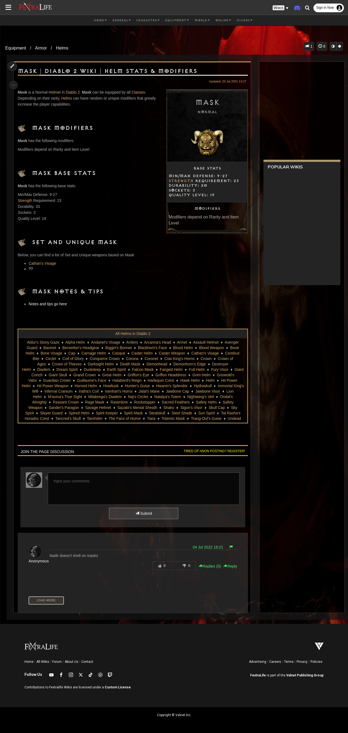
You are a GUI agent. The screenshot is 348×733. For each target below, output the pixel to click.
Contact (87, 662)
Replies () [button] (208, 566)
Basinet (49, 348)
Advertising (257, 662)
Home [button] (100, 20)
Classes (140, 92)
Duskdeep (92, 369)
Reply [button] (228, 566)
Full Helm (196, 369)
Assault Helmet (205, 342)
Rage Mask (94, 402)
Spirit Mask (133, 413)
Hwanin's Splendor (171, 386)
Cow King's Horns (179, 358)
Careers (275, 662)
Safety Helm (205, 402)
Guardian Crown (56, 380)
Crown (205, 358)
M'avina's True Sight (65, 397)
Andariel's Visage (105, 342)
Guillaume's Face (91, 380)
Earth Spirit (116, 369)
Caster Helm (141, 353)
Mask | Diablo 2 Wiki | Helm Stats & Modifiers (108, 71)
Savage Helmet (98, 407)
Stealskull (157, 413)
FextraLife (258, 675)
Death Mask (130, 364)
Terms (289, 662)
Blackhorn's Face (152, 348)
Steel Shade (181, 413)
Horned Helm (85, 386)
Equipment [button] (177, 20)
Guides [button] (245, 20)
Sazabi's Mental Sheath (137, 407)
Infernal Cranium (58, 391)
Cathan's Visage (43, 263)
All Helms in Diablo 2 (132, 333)
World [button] (202, 20)
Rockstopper (144, 402)
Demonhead (156, 364)
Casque (118, 353)
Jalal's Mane (148, 391)
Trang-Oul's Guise (206, 418)
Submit (143, 513)
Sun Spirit (206, 413)
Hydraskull (202, 386)
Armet (182, 342)
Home (28, 662)
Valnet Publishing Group (305, 675)
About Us (71, 662)
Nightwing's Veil (200, 397)
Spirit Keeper (106, 413)
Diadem (43, 369)
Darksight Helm (101, 364)
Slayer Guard (51, 413)
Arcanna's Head (157, 342)
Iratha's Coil (88, 391)
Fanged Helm (171, 369)
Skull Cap (216, 407)
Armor (41, 48)
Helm (210, 380)
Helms (62, 48)
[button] (280, 8)
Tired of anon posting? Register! (212, 451)
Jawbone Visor (207, 391)
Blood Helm (182, 348)
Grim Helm (201, 375)
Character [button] (148, 20)
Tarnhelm (94, 418)
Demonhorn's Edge (189, 364)
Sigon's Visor (191, 407)
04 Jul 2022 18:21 (206, 547)
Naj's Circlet (138, 397)
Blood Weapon (211, 348)
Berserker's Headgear (80, 348)
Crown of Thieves (66, 364)
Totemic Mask (173, 418)
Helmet (56, 92)
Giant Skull (57, 375)
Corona (132, 358)
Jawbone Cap (177, 391)
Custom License (118, 687)
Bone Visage (51, 353)
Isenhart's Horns (118, 391)
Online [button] (223, 20)
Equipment (15, 48)
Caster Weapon (172, 353)
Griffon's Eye (138, 375)
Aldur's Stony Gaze (43, 342)
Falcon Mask (142, 369)
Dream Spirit (66, 369)
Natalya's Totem (167, 397)
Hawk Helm (190, 380)
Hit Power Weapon (52, 386)
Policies (316, 662)
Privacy (302, 662)
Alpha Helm (75, 342)
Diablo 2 (74, 92)
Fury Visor (219, 369)
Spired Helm (78, 413)
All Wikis (42, 662)
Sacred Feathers (175, 402)
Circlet (50, 358)
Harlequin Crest (160, 380)
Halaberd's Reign (126, 380)
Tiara (151, 418)
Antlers (132, 342)
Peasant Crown (65, 402)
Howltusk (111, 386)
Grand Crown (84, 375)
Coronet (151, 358)
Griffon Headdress (170, 375)
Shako (168, 407)
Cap (71, 353)
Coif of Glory (72, 358)
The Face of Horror (124, 418)
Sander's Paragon (63, 407)
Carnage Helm (93, 353)
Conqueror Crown (104, 358)
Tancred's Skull (67, 418)
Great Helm (111, 375)
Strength (179, 180)
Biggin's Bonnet (118, 348)
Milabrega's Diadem (104, 397)
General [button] (121, 20)
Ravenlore (119, 402)
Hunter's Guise (137, 386)
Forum (57, 662)
